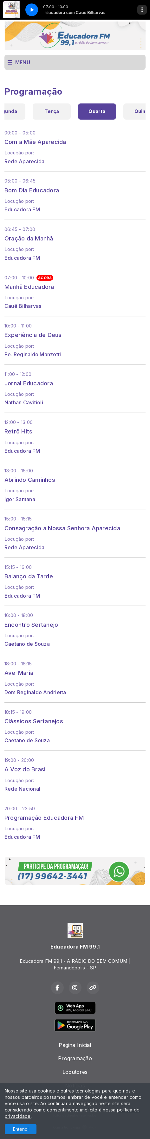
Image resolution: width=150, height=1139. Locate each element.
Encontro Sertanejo (31, 624)
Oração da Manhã (28, 238)
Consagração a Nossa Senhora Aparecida (62, 528)
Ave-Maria (18, 672)
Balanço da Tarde (28, 576)
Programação (75, 1058)
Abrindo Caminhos (29, 479)
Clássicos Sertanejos (33, 721)
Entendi (21, 1129)
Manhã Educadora (29, 286)
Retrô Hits (18, 431)
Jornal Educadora (28, 383)
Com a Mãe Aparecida (35, 141)
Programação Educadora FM (44, 817)
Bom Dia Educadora (31, 190)
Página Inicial (75, 1045)
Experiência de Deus (33, 334)
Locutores (75, 1072)
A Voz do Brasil (25, 769)
